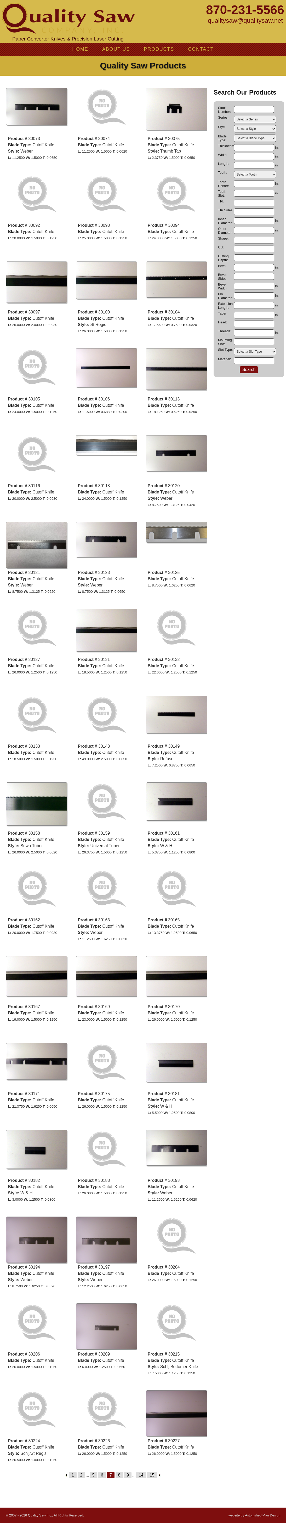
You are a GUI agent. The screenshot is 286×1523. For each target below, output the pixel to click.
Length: (223, 164)
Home (80, 49)
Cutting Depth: (223, 258)
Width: (222, 155)
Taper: (222, 313)
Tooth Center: (223, 184)
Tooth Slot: (222, 193)
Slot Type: (225, 350)
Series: (223, 117)
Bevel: (222, 266)
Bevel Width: (222, 286)
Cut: (221, 247)
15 (152, 1475)
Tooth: (222, 173)
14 (141, 1475)
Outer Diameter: (225, 231)
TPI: (221, 201)
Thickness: (225, 146)
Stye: (222, 127)
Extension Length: (225, 306)
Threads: (224, 331)
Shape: (223, 238)
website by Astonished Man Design (254, 1515)
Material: (224, 359)
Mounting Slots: (225, 342)
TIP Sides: (225, 210)
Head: (222, 322)
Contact (201, 49)
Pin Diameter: (225, 296)
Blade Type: (222, 138)
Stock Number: (224, 110)
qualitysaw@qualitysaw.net (245, 20)
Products (159, 49)
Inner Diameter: (225, 221)
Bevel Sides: (222, 277)
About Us (116, 49)
